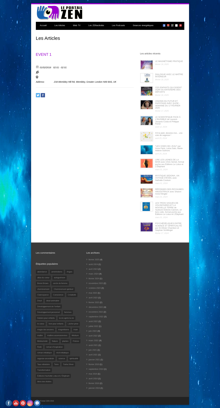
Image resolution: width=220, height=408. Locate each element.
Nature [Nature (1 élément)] (55, 341)
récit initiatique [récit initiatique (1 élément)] (62, 353)
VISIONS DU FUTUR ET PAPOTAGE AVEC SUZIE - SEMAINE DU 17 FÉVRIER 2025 (167, 104)
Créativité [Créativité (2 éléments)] (72, 295)
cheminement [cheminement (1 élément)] (43, 289)
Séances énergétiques (143, 25)
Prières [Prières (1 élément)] (76, 341)
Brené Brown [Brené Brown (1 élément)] (42, 283)
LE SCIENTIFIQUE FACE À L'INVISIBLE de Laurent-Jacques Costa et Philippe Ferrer (168, 120)
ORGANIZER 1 (47, 73)
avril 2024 (93, 269)
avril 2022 (93, 336)
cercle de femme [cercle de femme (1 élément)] (60, 283)
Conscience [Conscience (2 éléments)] (58, 295)
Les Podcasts (118, 25)
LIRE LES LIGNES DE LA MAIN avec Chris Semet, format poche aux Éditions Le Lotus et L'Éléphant (169, 163)
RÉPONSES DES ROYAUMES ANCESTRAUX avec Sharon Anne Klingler (169, 191)
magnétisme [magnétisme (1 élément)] (63, 330)
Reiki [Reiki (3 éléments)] (39, 347)
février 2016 (94, 383)
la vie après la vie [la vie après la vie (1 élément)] (66, 318)
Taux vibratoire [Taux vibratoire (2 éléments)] (43, 364)
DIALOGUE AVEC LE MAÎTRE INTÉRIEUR (169, 75)
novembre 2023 (96, 283)
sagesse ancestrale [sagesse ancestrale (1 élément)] (45, 358)
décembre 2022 (96, 307)
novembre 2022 (96, 312)
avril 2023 (93, 297)
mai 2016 (93, 374)
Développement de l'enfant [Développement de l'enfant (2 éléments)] (48, 306)
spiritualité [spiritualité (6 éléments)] (73, 358)
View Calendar (42, 63)
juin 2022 (93, 331)
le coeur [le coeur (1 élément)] (40, 324)
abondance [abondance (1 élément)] (42, 272)
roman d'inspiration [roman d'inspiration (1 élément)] (54, 347)
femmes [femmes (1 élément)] (67, 312)
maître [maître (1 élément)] (40, 335)
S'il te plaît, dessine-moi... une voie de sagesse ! (169, 134)
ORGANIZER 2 (62, 73)
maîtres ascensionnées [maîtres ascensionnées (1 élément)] (57, 335)
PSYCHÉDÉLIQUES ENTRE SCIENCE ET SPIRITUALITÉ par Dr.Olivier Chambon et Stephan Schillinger (168, 226)
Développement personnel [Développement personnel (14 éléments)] (48, 312)
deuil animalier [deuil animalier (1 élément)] (52, 301)
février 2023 (94, 302)
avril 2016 (93, 378)
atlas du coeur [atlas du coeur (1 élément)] (43, 278)
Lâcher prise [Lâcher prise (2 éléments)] (73, 324)
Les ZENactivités (96, 25)
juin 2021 (93, 350)
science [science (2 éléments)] (61, 358)
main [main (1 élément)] (75, 330)
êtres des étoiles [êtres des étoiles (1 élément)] (44, 382)
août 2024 (93, 264)
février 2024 (94, 278)
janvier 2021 (94, 359)
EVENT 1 (44, 54)
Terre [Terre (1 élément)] (56, 364)
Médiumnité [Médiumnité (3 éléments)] (42, 341)
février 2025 (94, 259)
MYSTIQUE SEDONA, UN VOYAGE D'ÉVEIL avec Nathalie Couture (167, 177)
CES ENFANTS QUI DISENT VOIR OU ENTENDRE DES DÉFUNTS (168, 89)
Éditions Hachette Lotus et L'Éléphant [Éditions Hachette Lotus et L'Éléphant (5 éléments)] (53, 376)
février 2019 (94, 364)
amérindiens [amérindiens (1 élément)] (56, 272)
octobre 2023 (95, 288)
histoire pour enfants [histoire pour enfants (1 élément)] (46, 318)
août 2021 (93, 345)
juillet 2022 (93, 326)
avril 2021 (93, 354)
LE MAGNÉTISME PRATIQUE (169, 61)
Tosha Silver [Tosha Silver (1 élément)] (68, 364)
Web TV (77, 25)
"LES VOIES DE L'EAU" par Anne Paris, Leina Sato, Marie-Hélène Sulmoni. (169, 148)
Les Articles (59, 25)
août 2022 (93, 321)
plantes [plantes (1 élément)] (65, 341)
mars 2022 (93, 340)
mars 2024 (93, 274)
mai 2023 (93, 293)
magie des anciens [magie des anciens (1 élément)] (45, 330)
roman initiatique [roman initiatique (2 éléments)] (44, 353)
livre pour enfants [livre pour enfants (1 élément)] (56, 324)
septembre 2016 (96, 369)
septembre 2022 (96, 316)
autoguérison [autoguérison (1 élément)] (59, 278)
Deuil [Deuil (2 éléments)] (39, 301)
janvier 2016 (94, 388)
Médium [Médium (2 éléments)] (75, 335)
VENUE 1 (44, 78)
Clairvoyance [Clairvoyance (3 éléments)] (43, 295)
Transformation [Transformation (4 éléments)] (43, 370)
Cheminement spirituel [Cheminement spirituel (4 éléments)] (63, 289)
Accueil (43, 25)
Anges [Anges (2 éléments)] (69, 272)
